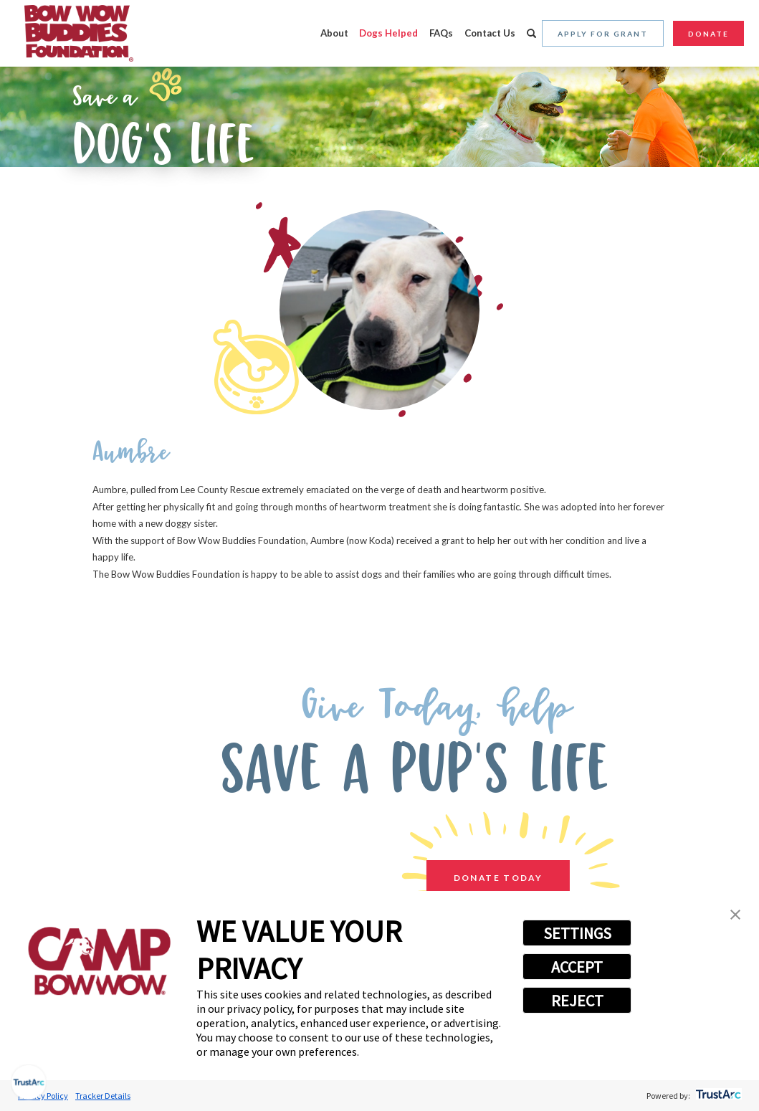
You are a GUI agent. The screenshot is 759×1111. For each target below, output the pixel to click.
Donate (708, 33)
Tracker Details (102, 1095)
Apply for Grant (603, 33)
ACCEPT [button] (577, 967)
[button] (735, 916)
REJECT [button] (577, 1001)
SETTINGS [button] (577, 933)
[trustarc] (717, 1095)
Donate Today (486, 878)
